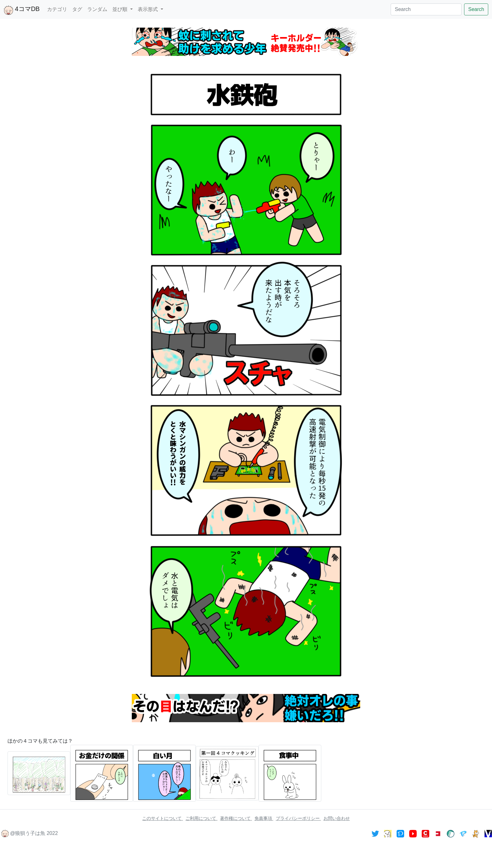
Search (476, 9)
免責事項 (263, 818)
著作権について (236, 818)
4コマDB (22, 10)
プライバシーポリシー (298, 818)
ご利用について (201, 818)
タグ (77, 9)
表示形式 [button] (148, 9)
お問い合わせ (337, 818)
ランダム (97, 9)
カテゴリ (57, 9)
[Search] (426, 9)
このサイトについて (162, 818)
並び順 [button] (120, 9)
